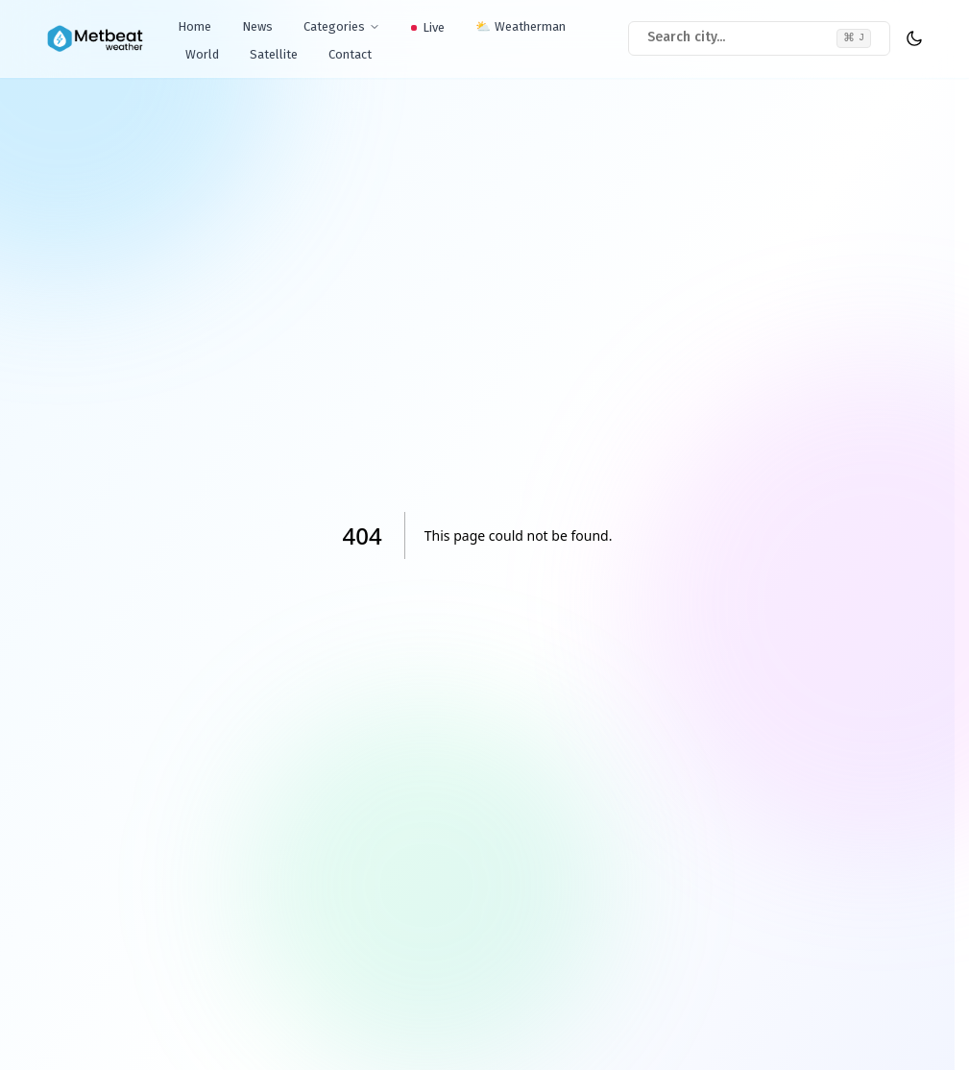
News (257, 26)
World (202, 54)
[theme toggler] (914, 38)
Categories (341, 26)
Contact (350, 54)
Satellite (274, 54)
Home (194, 26)
